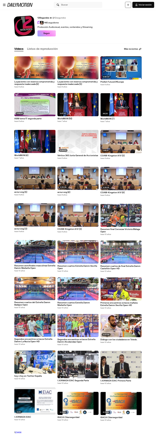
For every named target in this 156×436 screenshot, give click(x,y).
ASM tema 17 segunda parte (28, 118)
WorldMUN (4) (21, 155)
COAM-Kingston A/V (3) (69, 229)
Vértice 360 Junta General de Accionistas (77, 155)
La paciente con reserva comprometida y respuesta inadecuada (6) (34, 83)
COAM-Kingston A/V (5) (112, 155)
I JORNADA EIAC (22, 417)
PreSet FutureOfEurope (112, 82)
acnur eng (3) (20, 229)
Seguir (46, 33)
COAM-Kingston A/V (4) (112, 192)
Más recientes (133, 49)
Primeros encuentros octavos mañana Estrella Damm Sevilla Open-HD (119, 304)
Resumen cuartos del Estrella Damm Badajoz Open (32, 303)
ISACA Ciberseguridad (68, 417)
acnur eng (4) (63, 192)
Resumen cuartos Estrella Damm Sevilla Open (77, 267)
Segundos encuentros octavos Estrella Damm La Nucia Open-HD (33, 340)
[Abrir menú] (4, 5)
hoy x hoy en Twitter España (28, 376)
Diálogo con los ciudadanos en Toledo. (118, 339)
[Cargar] (128, 5)
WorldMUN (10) (64, 118)
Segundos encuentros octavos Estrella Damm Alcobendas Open (76, 340)
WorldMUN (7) (107, 119)
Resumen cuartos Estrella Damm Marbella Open (73, 304)
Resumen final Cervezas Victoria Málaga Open (120, 230)
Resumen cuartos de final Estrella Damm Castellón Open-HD (120, 267)
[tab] (18, 49)
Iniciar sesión (143, 4)
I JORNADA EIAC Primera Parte (115, 381)
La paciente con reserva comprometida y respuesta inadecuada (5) (77, 83)
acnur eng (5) (20, 192)
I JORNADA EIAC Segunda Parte (73, 380)
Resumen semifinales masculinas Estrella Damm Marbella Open (34, 267)
